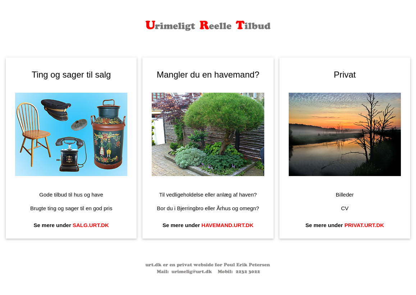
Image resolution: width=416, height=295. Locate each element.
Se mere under (71, 225)
